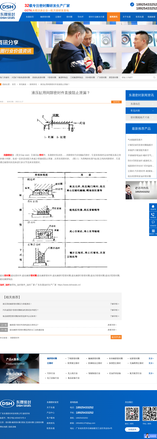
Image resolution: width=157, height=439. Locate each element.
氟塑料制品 (63, 77)
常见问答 (135, 110)
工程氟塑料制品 (76, 77)
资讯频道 (23, 84)
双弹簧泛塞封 (73, 363)
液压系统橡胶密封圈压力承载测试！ (17, 304)
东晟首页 (30, 17)
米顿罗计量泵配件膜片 (138, 151)
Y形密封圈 (52, 77)
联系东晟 (140, 17)
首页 (14, 84)
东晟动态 (135, 104)
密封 (10, 155)
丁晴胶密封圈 (73, 358)
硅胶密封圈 (135, 358)
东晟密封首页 (52, 402)
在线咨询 (132, 429)
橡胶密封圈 (45, 17)
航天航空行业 (136, 373)
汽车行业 (51, 373)
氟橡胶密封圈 (94, 358)
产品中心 (51, 413)
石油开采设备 (115, 373)
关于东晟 (127, 17)
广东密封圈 (101, 77)
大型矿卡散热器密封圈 (21, 77)
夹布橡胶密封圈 (116, 358)
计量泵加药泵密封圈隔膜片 (140, 146)
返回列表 (116, 102)
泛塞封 (58, 17)
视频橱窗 (151, 17)
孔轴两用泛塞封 (137, 363)
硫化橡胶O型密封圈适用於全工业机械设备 (27, 330)
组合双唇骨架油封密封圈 (139, 177)
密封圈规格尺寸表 (140, 117)
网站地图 (4, 427)
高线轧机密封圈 (38, 77)
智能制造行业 (94, 373)
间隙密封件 (14, 338)
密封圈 (69, 17)
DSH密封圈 (90, 77)
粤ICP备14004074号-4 (16, 418)
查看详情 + (112, 325)
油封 (2, 285)
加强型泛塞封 (115, 363)
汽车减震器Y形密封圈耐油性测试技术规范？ (21, 310)
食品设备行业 (74, 378)
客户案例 (51, 418)
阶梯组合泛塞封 (95, 363)
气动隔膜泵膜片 (135, 140)
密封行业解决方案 (96, 17)
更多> (151, 358)
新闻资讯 (113, 17)
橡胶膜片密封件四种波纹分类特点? (24, 325)
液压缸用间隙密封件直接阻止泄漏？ (55, 84)
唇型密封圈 (113, 77)
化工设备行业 (53, 378)
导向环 (80, 17)
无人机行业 (73, 373)
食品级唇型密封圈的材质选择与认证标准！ (20, 316)
